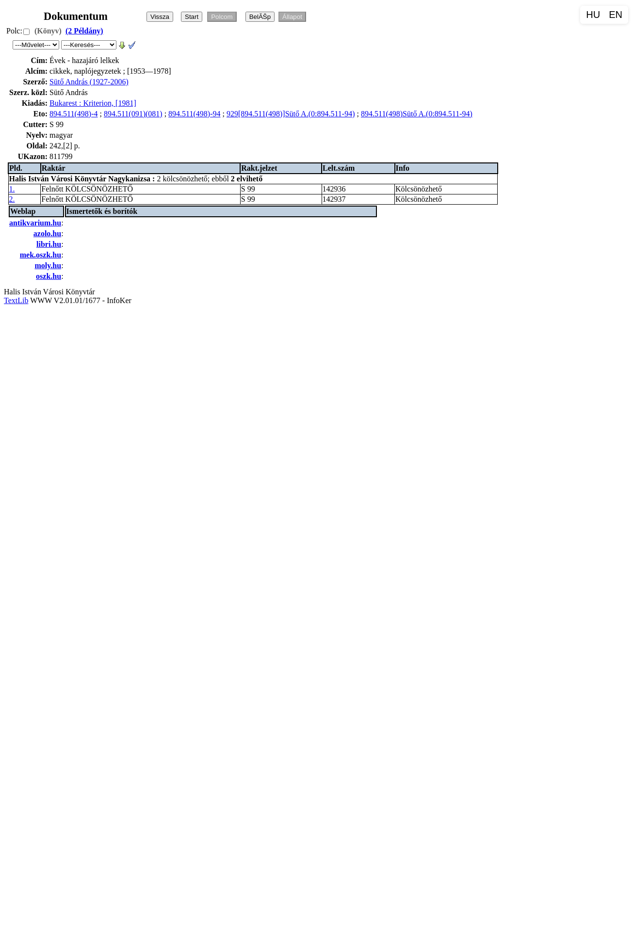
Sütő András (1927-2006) (89, 82)
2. (12, 199)
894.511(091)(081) (133, 114)
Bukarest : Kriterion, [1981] (92, 103)
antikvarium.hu (35, 223)
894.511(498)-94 (194, 114)
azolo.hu (47, 233)
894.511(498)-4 (73, 114)
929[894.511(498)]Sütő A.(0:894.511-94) (291, 114)
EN (615, 14)
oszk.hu (48, 276)
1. (12, 189)
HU (593, 14)
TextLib (16, 300)
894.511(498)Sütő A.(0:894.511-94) (416, 114)
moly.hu (47, 265)
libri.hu (48, 244)
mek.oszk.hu (40, 255)
